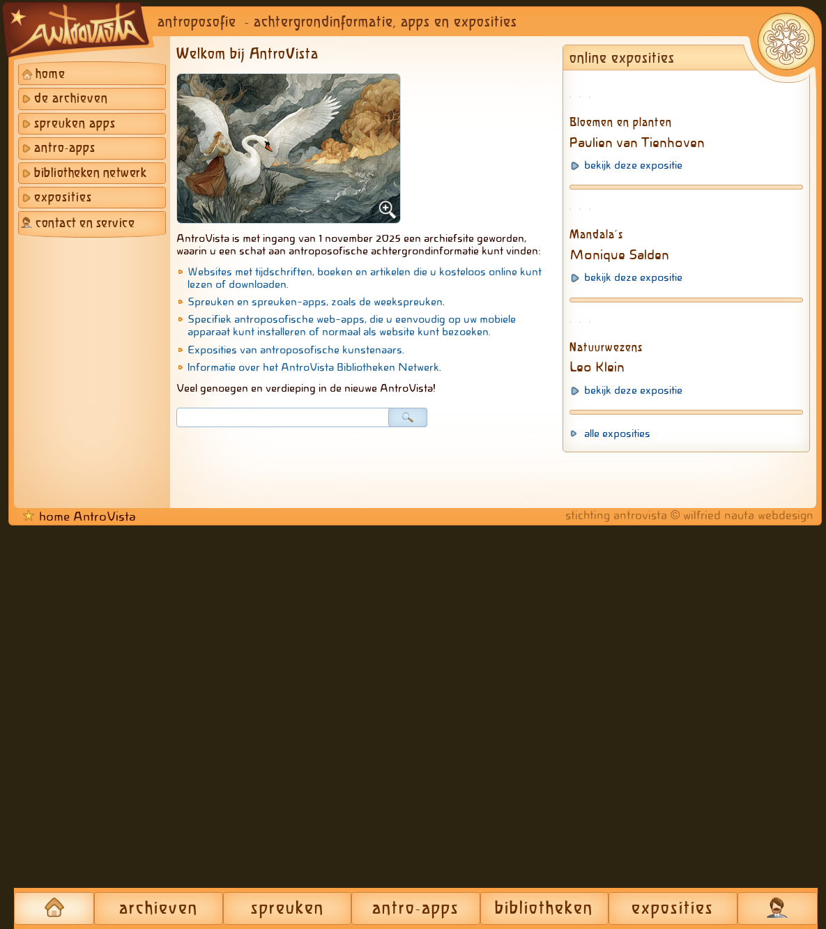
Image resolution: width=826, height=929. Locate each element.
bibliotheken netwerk (90, 173)
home (51, 74)
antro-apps (64, 148)
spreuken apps (75, 124)
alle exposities (617, 836)
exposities (63, 198)
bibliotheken (544, 908)
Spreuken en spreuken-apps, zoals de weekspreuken (315, 301)
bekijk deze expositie (633, 295)
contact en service (85, 223)
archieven (158, 908)
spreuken (287, 908)
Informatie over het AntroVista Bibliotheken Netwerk (313, 367)
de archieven (71, 99)
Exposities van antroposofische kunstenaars (295, 350)
